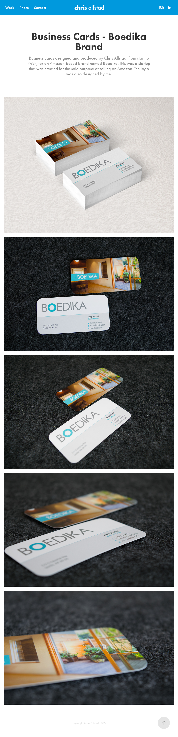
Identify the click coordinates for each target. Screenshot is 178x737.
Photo (24, 7)
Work (9, 7)
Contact (40, 7)
